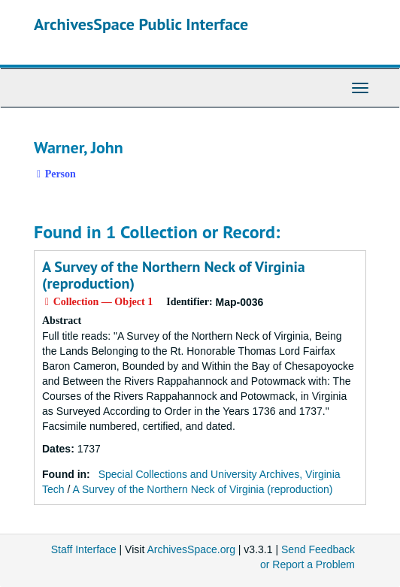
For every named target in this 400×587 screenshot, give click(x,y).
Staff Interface (84, 549)
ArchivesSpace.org (191, 549)
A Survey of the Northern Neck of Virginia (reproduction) (173, 275)
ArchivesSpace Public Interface (141, 24)
